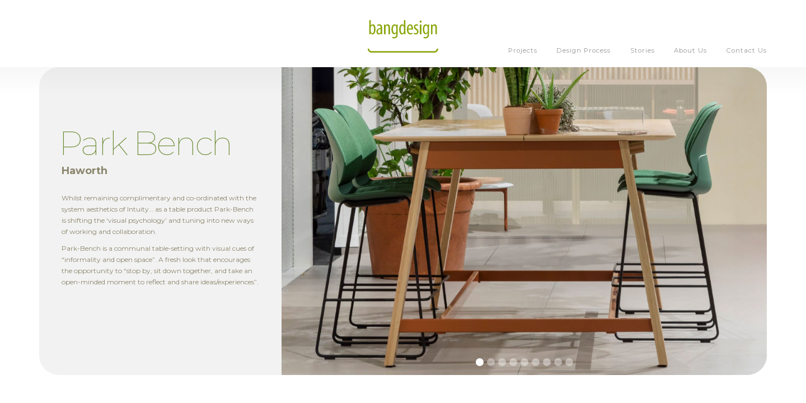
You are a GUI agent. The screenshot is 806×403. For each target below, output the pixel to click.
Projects (522, 50)
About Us (690, 50)
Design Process (583, 50)
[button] (480, 362)
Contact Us (747, 50)
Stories (642, 50)
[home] (403, 33)
